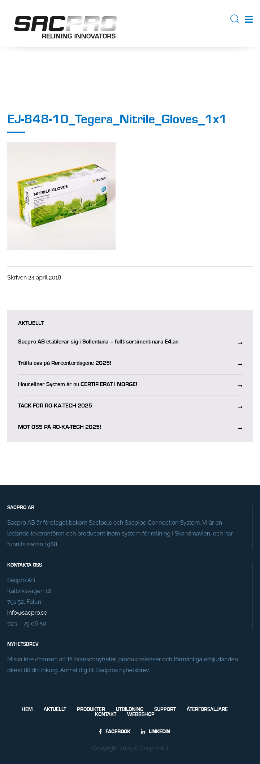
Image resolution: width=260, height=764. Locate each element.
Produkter (91, 709)
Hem (27, 709)
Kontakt (105, 714)
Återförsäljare (207, 709)
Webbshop (141, 714)
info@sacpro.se (27, 612)
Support (165, 709)
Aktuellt (55, 709)
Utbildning (129, 709)
